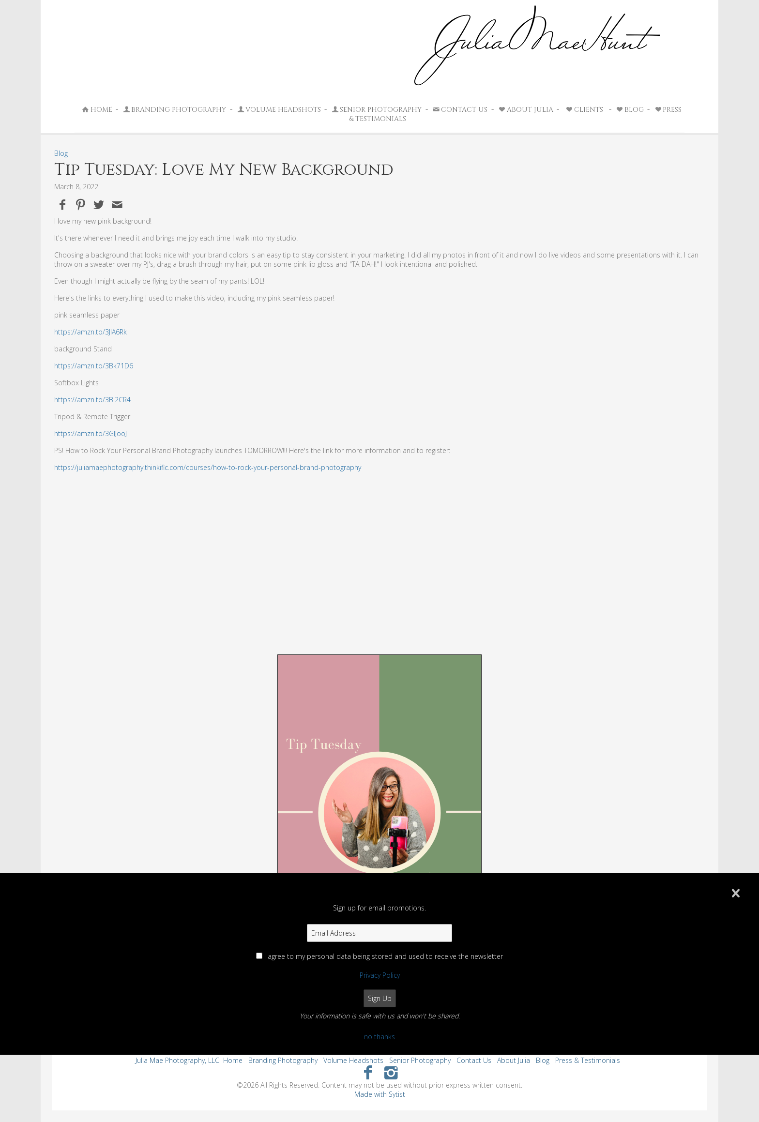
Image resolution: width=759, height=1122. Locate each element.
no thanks (379, 1036)
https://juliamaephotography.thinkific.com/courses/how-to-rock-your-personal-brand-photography (207, 467)
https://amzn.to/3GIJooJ (90, 433)
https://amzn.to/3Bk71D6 (93, 365)
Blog (629, 109)
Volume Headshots (278, 109)
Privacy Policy (380, 975)
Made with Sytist (379, 1094)
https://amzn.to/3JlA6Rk (90, 331)
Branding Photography (174, 109)
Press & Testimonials (587, 1060)
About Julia (525, 109)
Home (96, 109)
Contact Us (459, 109)
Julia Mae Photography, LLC (177, 1060)
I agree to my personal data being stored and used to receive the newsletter (383, 956)
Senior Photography (376, 109)
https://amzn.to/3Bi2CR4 (92, 399)
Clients (584, 109)
